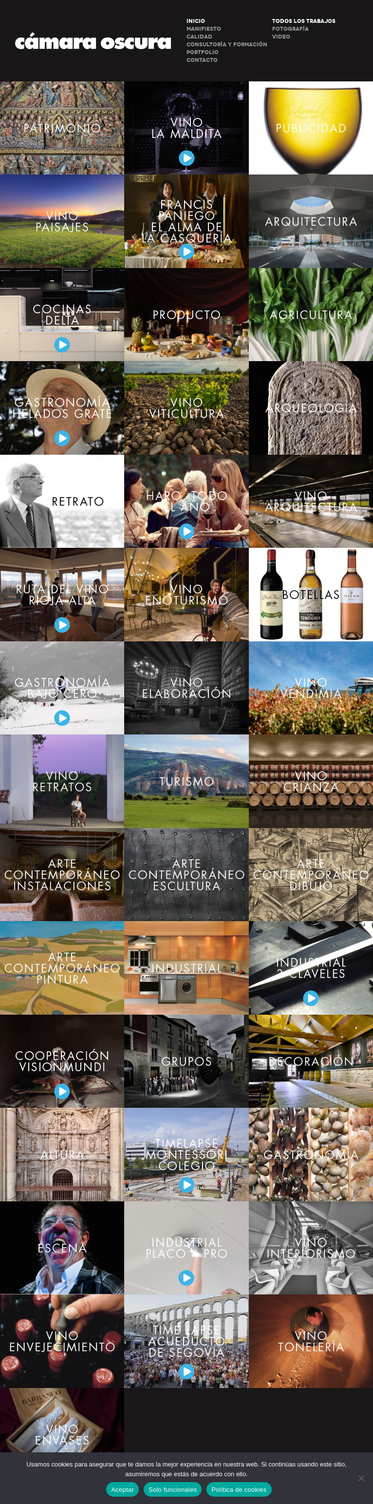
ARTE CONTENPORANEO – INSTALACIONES (62, 874)
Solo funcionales (173, 1489)
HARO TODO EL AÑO (186, 501)
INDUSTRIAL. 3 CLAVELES (311, 967)
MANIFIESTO (203, 29)
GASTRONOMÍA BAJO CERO (62, 687)
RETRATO (62, 501)
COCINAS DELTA (62, 314)
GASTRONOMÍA (311, 1154)
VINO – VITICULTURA (186, 407)
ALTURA (62, 1154)
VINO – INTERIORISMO (311, 1247)
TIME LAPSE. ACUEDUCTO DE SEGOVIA (186, 1341)
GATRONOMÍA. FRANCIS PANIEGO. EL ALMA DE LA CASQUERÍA (186, 221)
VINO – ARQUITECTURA (311, 501)
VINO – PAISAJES (62, 221)
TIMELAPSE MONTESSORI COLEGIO (186, 1154)
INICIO (195, 21)
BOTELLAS (311, 594)
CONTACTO (202, 60)
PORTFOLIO (202, 52)
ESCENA (62, 1247)
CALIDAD (199, 36)
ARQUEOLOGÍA (311, 407)
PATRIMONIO (62, 127)
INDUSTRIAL (186, 967)
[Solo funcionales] (361, 1478)
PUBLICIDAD (311, 127)
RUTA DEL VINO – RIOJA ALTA (62, 594)
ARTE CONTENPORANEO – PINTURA (62, 967)
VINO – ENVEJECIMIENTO (62, 1341)
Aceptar (122, 1489)
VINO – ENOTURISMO (186, 594)
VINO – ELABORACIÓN (186, 687)
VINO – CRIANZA (311, 781)
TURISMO (186, 781)
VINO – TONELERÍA (311, 1341)
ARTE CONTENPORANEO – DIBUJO (311, 874)
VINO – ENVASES (62, 1434)
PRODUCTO (186, 314)
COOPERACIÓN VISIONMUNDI (62, 1061)
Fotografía (290, 29)
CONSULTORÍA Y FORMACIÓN (226, 44)
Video (281, 36)
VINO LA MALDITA (186, 127)
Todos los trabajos (304, 21)
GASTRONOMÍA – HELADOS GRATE (62, 407)
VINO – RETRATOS (62, 781)
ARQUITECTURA (311, 221)
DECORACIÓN (311, 1061)
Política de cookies (238, 1489)
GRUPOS (186, 1061)
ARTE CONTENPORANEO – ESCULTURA (186, 874)
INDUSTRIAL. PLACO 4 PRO (186, 1247)
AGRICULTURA (311, 314)
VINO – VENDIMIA (311, 687)
